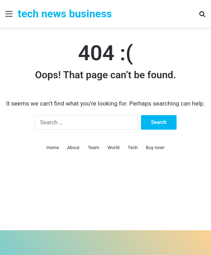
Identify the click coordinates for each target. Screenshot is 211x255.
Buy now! (155, 147)
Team (93, 147)
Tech (133, 147)
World (114, 147)
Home (53, 147)
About (73, 147)
